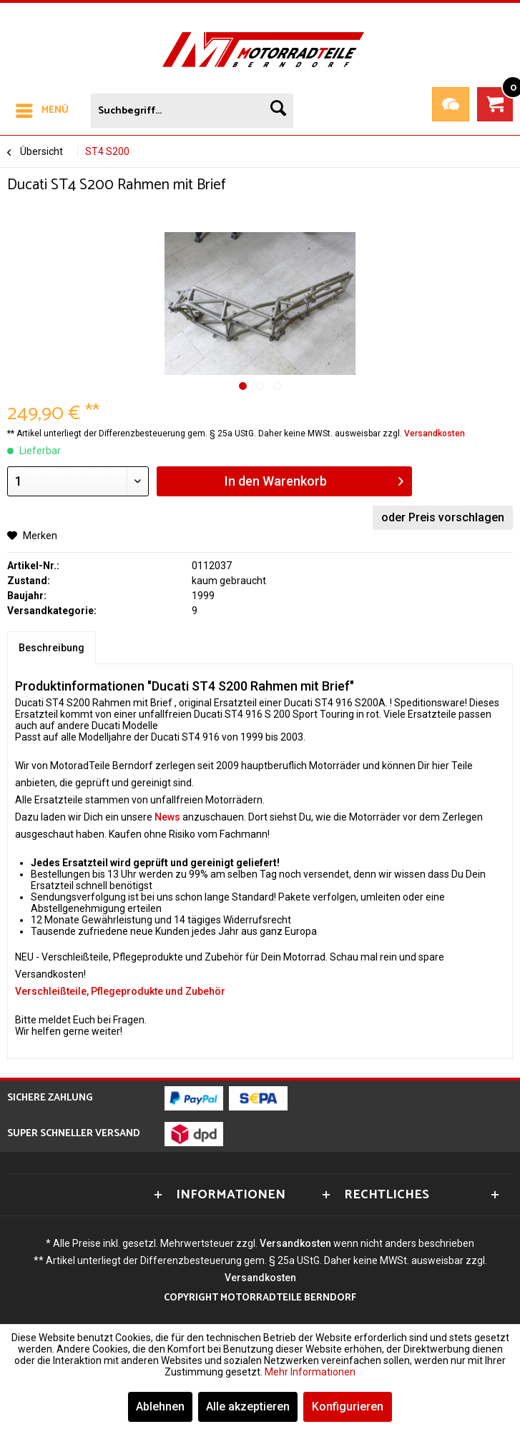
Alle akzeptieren (248, 1406)
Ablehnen (160, 1406)
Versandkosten (434, 433)
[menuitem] (41, 108)
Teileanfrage (451, 104)
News (167, 817)
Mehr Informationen (310, 1372)
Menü (42, 109)
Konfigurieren (347, 1406)
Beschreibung (51, 647)
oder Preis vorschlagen (442, 517)
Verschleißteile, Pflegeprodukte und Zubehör (120, 991)
